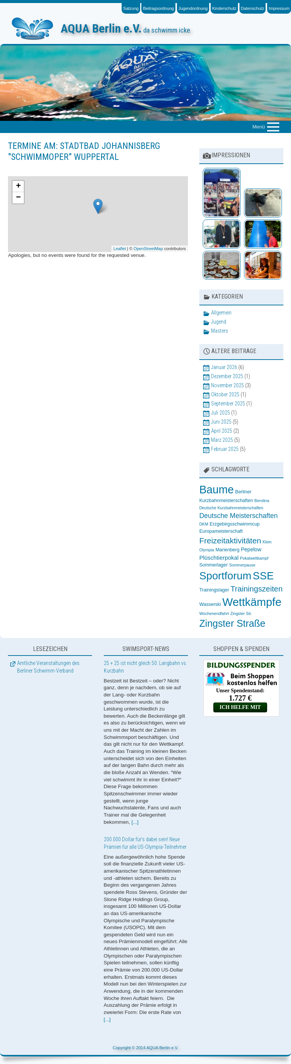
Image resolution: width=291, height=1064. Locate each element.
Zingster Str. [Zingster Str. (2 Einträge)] (241, 613)
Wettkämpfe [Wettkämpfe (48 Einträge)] (252, 602)
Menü (258, 127)
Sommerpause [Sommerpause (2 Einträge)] (242, 565)
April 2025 (221, 431)
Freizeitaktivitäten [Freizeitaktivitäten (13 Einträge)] (230, 540)
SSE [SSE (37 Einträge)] (263, 576)
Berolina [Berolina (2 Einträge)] (261, 500)
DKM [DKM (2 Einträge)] (203, 524)
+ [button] (18, 186)
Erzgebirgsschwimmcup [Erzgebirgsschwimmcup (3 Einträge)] (235, 524)
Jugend (218, 322)
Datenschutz (252, 8)
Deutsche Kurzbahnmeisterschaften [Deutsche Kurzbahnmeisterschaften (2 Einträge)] (231, 507)
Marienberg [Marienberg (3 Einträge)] (227, 549)
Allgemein (221, 313)
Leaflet (119, 248)
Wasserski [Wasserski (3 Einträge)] (210, 604)
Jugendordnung (193, 8)
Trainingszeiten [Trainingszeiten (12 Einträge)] (256, 589)
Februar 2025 (225, 449)
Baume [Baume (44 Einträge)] (216, 489)
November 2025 (227, 385)
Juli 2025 (220, 413)
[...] (135, 822)
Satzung (131, 8)
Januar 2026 (224, 367)
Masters (219, 331)
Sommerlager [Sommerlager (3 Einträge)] (213, 565)
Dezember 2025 (227, 376)
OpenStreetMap (148, 248)
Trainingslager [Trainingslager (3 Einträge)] (214, 590)
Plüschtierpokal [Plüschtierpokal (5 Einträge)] (219, 557)
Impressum (279, 8)
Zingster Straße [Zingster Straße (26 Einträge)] (232, 623)
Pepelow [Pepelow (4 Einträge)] (251, 549)
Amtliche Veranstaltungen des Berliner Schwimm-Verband (48, 667)
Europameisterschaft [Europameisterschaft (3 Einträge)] (221, 531)
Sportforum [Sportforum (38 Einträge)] (225, 576)
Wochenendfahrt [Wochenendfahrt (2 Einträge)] (214, 613)
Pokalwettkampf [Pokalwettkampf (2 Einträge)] (254, 558)
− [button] (18, 197)
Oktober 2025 (225, 394)
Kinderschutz (224, 8)
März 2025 (222, 440)
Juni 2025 (221, 422)
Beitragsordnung (158, 8)
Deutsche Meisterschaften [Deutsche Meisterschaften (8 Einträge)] (238, 515)
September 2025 (228, 404)
